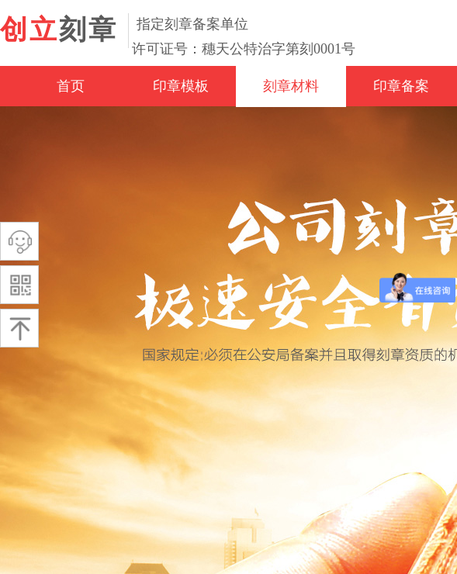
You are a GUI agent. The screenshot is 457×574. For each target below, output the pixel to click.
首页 (71, 86)
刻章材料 (291, 86)
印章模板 (181, 86)
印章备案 (401, 86)
